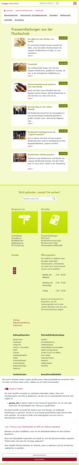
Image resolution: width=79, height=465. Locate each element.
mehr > (30, 56)
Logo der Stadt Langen (13, 3)
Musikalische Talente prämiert (41, 154)
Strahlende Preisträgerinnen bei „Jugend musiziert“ (41, 133)
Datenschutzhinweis (39, 455)
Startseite (9, 10)
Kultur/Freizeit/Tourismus (24, 10)
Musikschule (39, 10)
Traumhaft (32, 64)
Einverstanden (39, 459)
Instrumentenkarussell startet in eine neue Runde (42, 85)
